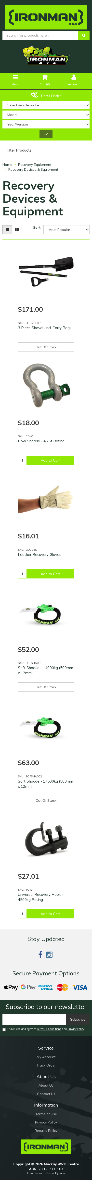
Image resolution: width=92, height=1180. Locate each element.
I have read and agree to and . (43, 1029)
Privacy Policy (75, 1029)
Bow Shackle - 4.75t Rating (41, 441)
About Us (46, 1085)
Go (46, 134)
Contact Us (46, 1094)
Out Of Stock (46, 347)
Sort (36, 227)
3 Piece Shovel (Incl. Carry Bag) (44, 327)
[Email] (34, 1019)
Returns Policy (46, 1130)
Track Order (46, 1065)
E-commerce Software (40, 1173)
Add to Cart (50, 460)
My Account (46, 1057)
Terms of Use (46, 1114)
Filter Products (19, 150)
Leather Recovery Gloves (39, 554)
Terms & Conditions (49, 1029)
